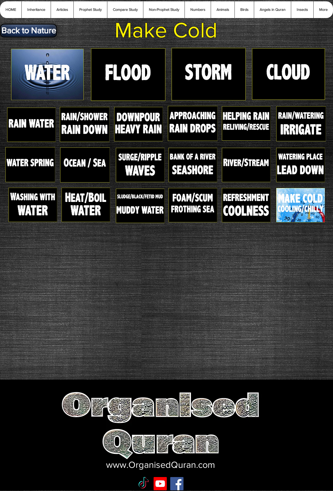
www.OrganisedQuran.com (160, 465)
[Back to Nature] (28, 30)
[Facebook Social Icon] (176, 483)
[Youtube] (160, 483)
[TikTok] (143, 483)
